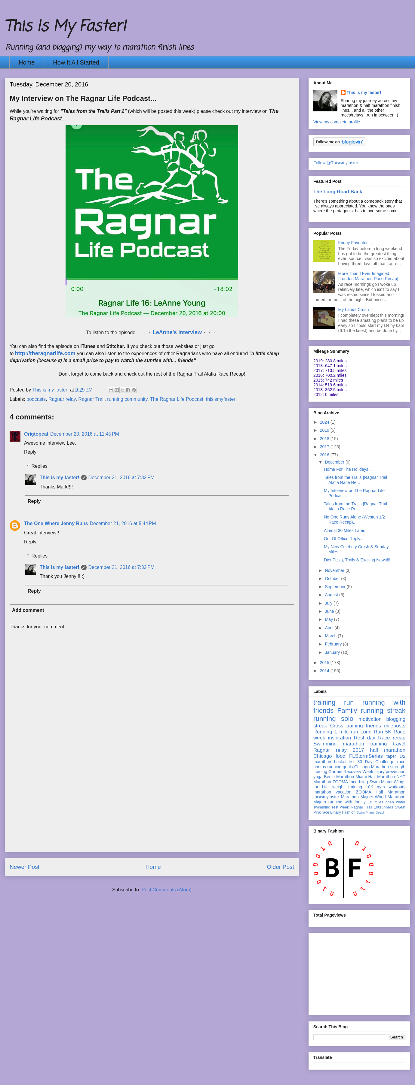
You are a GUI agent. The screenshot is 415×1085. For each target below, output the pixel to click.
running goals (340, 766)
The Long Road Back (337, 191)
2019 (325, 430)
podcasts (36, 399)
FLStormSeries (366, 756)
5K (388, 732)
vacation (343, 792)
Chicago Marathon (371, 766)
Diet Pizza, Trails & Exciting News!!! (357, 560)
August (332, 594)
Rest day (364, 738)
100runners (383, 807)
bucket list (344, 761)
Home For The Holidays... (348, 469)
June (330, 611)
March (331, 635)
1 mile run (346, 732)
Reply (30, 452)
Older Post (280, 867)
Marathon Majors (357, 796)
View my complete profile (336, 121)
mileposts (394, 726)
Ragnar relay (61, 399)
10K (369, 786)
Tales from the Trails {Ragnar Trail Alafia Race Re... (355, 480)
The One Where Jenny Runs (56, 523)
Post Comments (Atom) (167, 889)
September (335, 586)
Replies (40, 466)
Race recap (391, 738)
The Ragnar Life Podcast (176, 399)
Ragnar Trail (91, 399)
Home (27, 62)
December (335, 462)
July (329, 603)
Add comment (28, 610)
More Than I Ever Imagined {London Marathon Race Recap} (368, 276)
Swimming (325, 744)
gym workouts (391, 786)
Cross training (346, 726)
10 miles (375, 802)
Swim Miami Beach (371, 812)
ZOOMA (340, 781)
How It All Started (76, 62)
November (335, 570)
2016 (325, 454)
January (333, 652)
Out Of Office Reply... (344, 538)
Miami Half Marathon (375, 776)
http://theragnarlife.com (45, 353)
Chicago (322, 756)
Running (322, 732)
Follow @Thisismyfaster (335, 162)
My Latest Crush (353, 309)
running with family (347, 801)
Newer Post (24, 867)
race (325, 812)
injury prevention (389, 771)
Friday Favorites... (355, 242)
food (341, 756)
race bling (358, 781)
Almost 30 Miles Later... (346, 530)
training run (333, 702)
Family (347, 710)
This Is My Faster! (65, 27)
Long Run (371, 732)
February (334, 644)
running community (127, 399)
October (333, 578)
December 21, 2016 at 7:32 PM (121, 477)
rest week (340, 807)
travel (399, 744)
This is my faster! (59, 477)
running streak (383, 710)
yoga (317, 776)
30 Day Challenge (375, 761)
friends (373, 726)
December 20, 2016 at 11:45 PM (84, 434)
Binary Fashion (342, 812)
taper (391, 756)
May (329, 619)
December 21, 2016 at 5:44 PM (123, 523)
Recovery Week (358, 771)
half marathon (387, 750)
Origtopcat (36, 434)
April (329, 627)
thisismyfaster (220, 399)
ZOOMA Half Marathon (380, 792)
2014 (325, 670)
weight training (347, 786)
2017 (325, 446)
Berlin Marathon (339, 776)
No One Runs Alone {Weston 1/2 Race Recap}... (354, 519)
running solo (333, 718)
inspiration (339, 738)
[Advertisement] (152, 810)
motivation (369, 719)
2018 (325, 438)
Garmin (335, 771)
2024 (325, 422)
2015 (325, 662)
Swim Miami (380, 781)
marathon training (365, 744)
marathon (322, 792)
